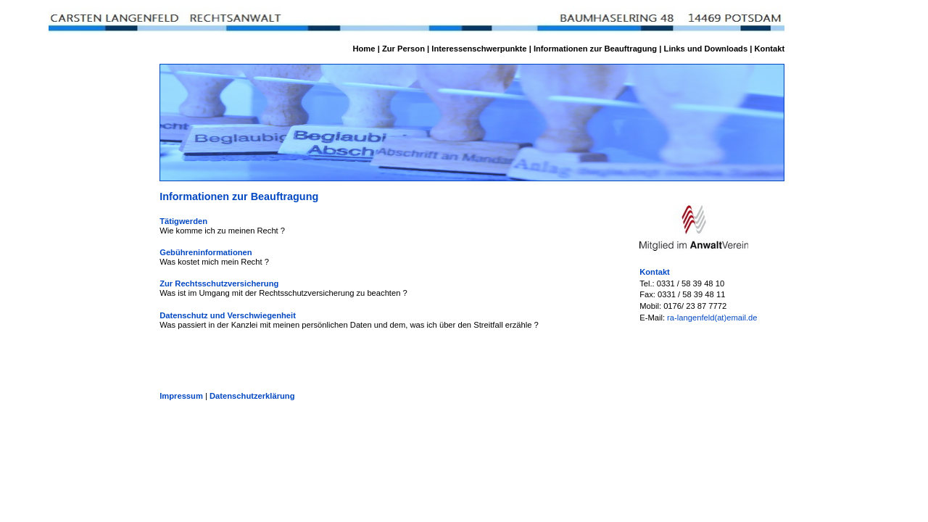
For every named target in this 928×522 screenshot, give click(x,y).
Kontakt (770, 48)
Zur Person (403, 48)
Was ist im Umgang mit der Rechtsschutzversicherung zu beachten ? (283, 293)
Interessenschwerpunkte (478, 48)
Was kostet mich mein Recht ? (214, 261)
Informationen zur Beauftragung (595, 48)
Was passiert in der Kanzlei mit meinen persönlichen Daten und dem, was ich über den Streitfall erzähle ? (349, 324)
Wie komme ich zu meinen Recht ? (222, 230)
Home (363, 48)
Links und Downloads (706, 48)
